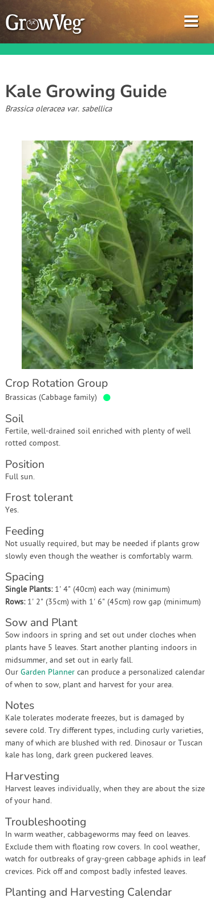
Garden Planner (48, 672)
